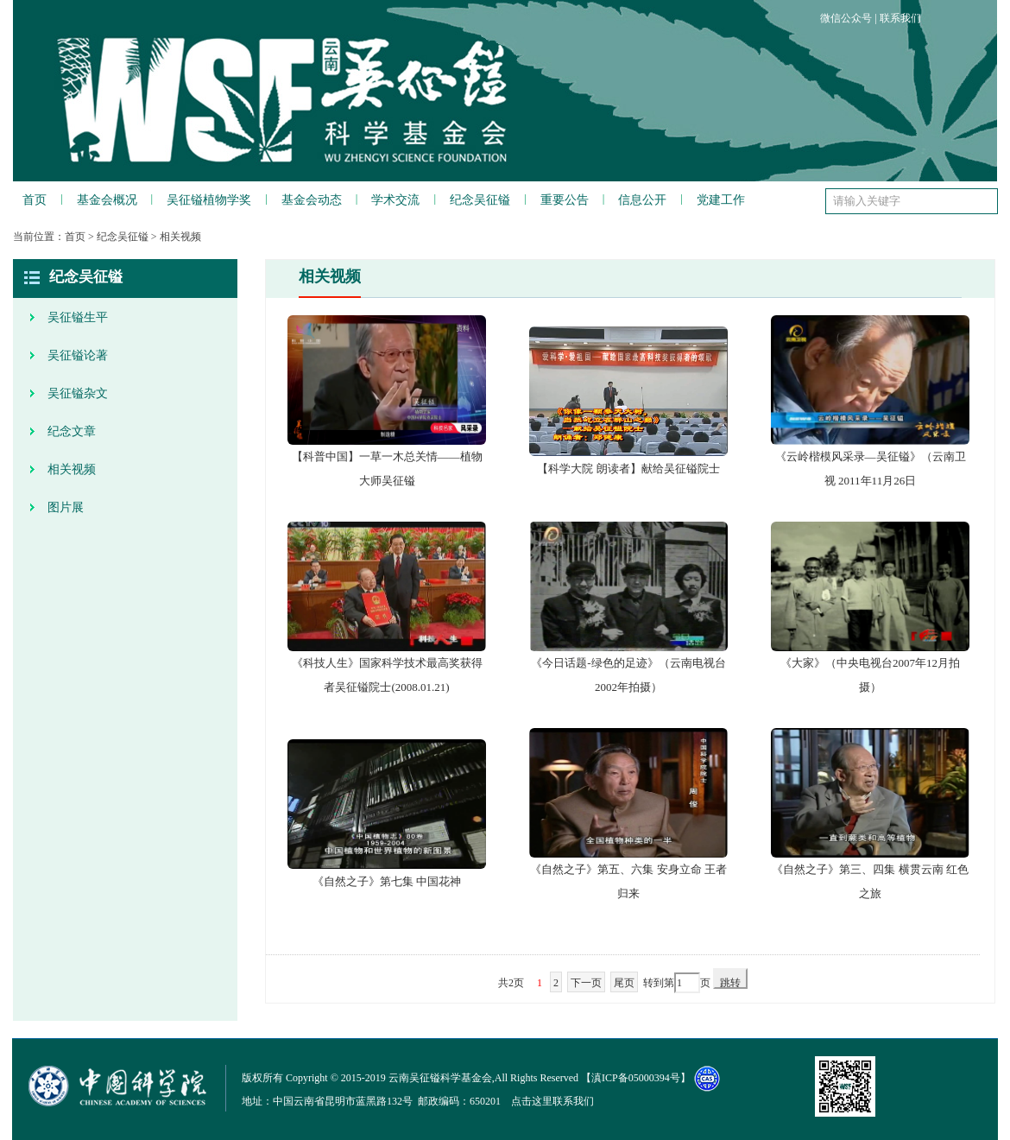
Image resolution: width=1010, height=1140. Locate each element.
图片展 (65, 507)
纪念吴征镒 (480, 199)
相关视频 (180, 237)
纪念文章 (71, 431)
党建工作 (721, 199)
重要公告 (564, 199)
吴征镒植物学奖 (209, 199)
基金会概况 (107, 199)
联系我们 (900, 18)
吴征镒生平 (77, 317)
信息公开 (642, 199)
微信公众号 (846, 18)
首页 (34, 199)
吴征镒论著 (77, 355)
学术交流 (395, 199)
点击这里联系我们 (552, 1101)
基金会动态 (311, 199)
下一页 (586, 983)
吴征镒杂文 (77, 393)
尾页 (624, 983)
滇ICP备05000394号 (635, 1078)
